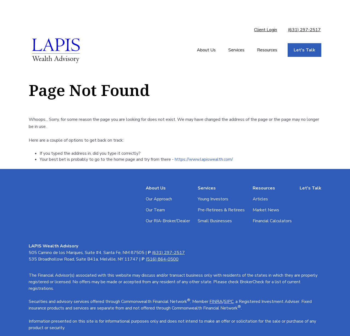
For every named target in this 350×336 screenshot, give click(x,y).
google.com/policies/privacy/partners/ (64, 298)
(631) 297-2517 (304, 11)
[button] (206, 31)
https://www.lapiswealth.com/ (204, 141)
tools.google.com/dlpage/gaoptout (62, 304)
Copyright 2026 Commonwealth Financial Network (133, 317)
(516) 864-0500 (162, 173)
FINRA (216, 216)
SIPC (229, 216)
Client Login (265, 11)
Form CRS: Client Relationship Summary (80, 264)
